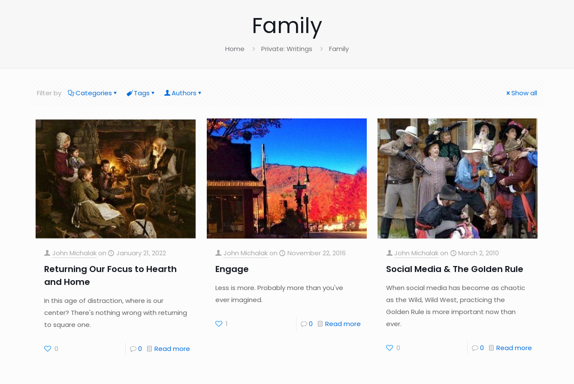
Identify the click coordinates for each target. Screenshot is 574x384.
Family (339, 48)
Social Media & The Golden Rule (454, 269)
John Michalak (74, 252)
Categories (93, 92)
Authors (183, 92)
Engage (232, 269)
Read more (172, 348)
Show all (521, 92)
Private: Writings (286, 48)
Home (235, 48)
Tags (141, 92)
